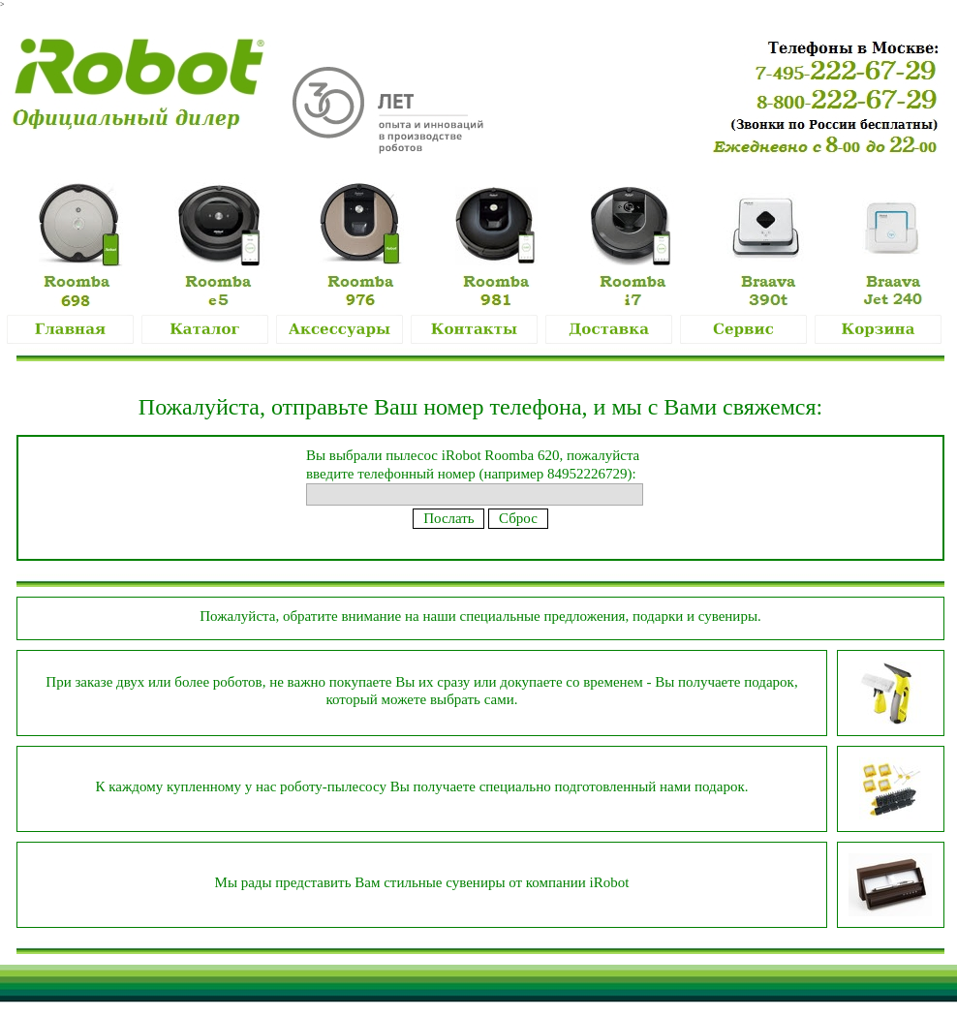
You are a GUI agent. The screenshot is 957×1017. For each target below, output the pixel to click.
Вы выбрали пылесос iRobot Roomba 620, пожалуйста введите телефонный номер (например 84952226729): (474, 474)
